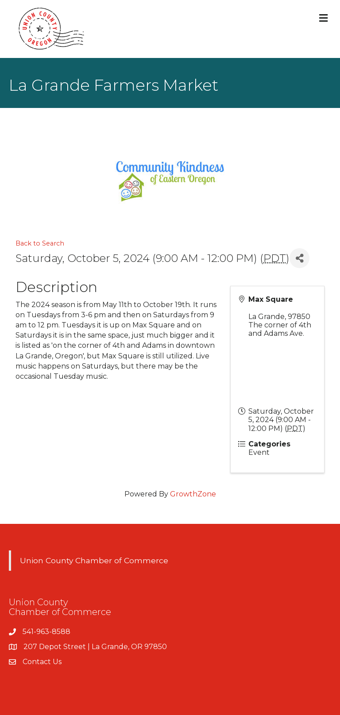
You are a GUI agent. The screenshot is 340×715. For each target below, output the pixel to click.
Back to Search (39, 243)
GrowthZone (193, 494)
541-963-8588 (46, 631)
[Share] (299, 258)
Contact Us (42, 661)
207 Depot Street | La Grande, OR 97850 (95, 646)
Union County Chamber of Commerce (94, 560)
